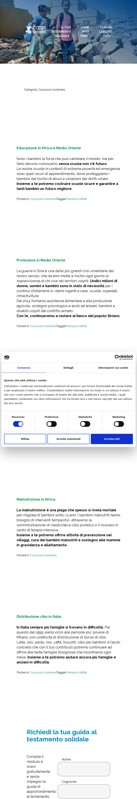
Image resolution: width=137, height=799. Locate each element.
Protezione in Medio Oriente (41, 260)
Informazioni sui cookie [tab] (113, 367)
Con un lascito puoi (105, 32)
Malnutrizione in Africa (36, 499)
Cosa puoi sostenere (43, 199)
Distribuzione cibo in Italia (39, 616)
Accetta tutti (112, 438)
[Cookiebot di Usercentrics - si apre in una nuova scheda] (117, 357)
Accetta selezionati (68, 438)
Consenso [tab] (23, 367)
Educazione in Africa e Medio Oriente (49, 148)
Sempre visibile (77, 199)
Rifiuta (25, 438)
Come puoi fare (85, 32)
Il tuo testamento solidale (61, 32)
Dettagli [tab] (68, 367)
